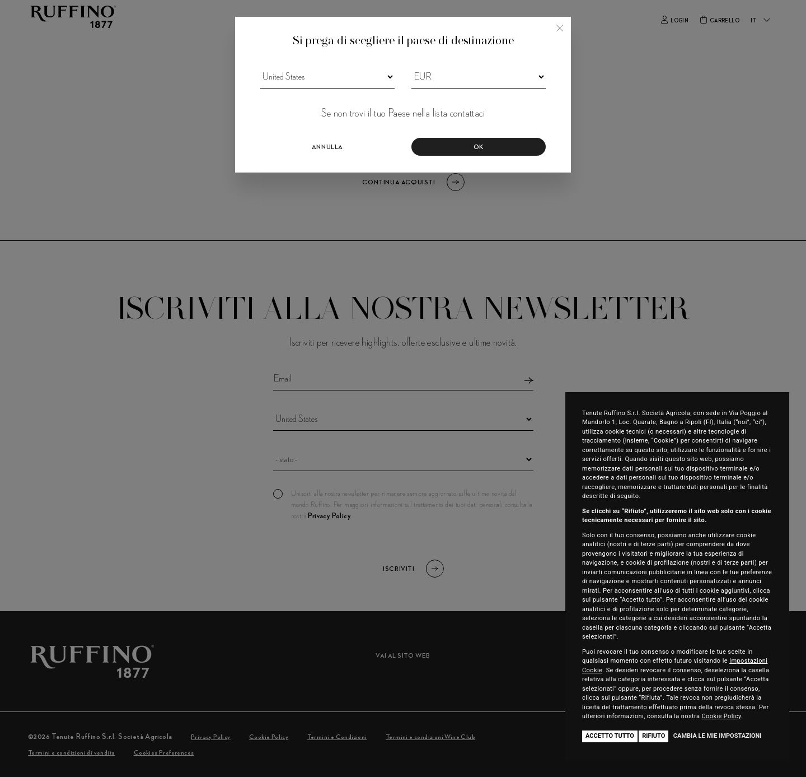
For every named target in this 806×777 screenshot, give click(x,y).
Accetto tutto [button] (609, 735)
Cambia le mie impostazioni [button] (717, 735)
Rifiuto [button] (653, 735)
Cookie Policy (722, 716)
